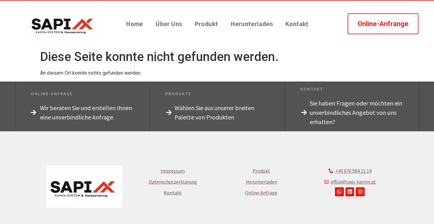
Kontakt (296, 24)
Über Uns (168, 24)
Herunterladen (252, 24)
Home (134, 24)
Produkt (206, 24)
